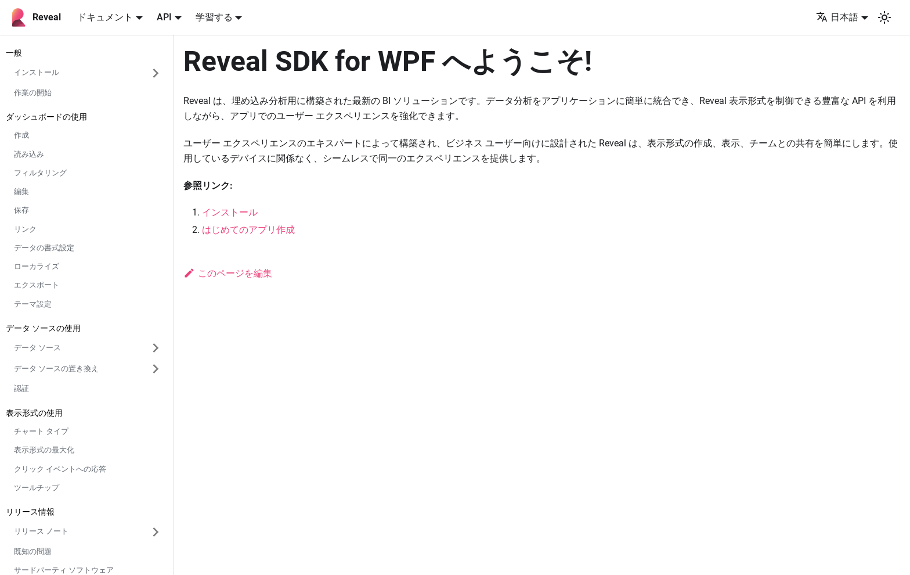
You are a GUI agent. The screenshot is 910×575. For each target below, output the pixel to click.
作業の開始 (33, 92)
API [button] (164, 17)
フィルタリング (40, 172)
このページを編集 (227, 273)
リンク (25, 229)
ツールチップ (36, 487)
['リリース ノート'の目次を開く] (155, 532)
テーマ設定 (33, 304)
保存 (21, 210)
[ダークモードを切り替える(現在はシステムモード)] (884, 17)
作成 (21, 135)
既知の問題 (33, 551)
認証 (21, 388)
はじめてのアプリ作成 (248, 229)
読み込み (29, 154)
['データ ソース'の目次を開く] (155, 348)
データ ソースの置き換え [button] (56, 368)
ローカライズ (36, 266)
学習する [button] (214, 17)
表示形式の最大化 (44, 449)
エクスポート (36, 285)
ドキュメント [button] (105, 17)
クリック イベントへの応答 (60, 469)
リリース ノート (41, 531)
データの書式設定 (44, 247)
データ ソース (37, 347)
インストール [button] (36, 72)
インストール (230, 212)
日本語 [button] (837, 17)
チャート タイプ (41, 431)
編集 (21, 191)
